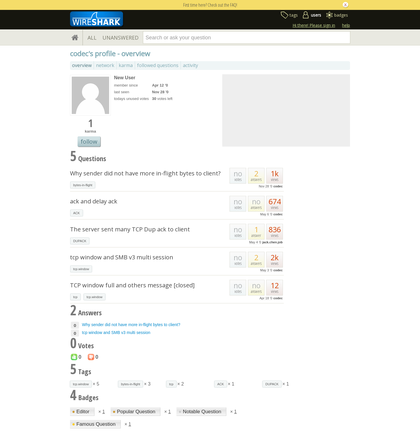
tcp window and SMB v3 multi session (121, 257)
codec (278, 186)
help (346, 25)
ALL (92, 37)
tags (294, 15)
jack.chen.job (272, 242)
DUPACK (79, 241)
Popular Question (135, 411)
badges (341, 15)
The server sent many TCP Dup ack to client (130, 229)
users (316, 15)
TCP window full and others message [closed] (132, 285)
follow (88, 141)
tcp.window (81, 269)
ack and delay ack (93, 201)
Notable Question (200, 411)
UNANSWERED (120, 37)
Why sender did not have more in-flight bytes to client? (145, 173)
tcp (75, 297)
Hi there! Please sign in (314, 25)
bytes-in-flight (82, 185)
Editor (81, 411)
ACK (76, 213)
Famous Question (94, 424)
